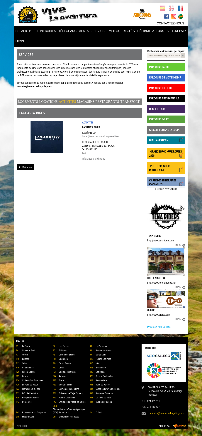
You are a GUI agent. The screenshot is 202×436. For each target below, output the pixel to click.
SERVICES (98, 31)
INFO (180, 245)
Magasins (85, 101)
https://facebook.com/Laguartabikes (100, 136)
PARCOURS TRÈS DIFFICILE (164, 98)
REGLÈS (129, 31)
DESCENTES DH (157, 109)
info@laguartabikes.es (93, 158)
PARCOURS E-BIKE (159, 119)
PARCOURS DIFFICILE (161, 88)
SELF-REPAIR (176, 31)
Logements (28, 101)
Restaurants (107, 101)
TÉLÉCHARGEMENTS (74, 31)
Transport (130, 101)
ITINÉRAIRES (46, 31)
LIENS (20, 41)
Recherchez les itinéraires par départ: (166, 51)
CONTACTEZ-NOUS (170, 23)
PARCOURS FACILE (159, 67)
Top (2, 431)
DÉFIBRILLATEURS (150, 31)
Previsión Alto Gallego (159, 326)
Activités (67, 101)
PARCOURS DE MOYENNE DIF (165, 77)
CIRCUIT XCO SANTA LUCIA (164, 130)
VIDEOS (114, 31)
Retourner (26, 167)
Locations (48, 101)
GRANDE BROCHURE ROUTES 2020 (166, 153)
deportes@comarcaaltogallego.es (166, 413)
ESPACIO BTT (25, 31)
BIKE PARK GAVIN (166, 140)
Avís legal (22, 425)
